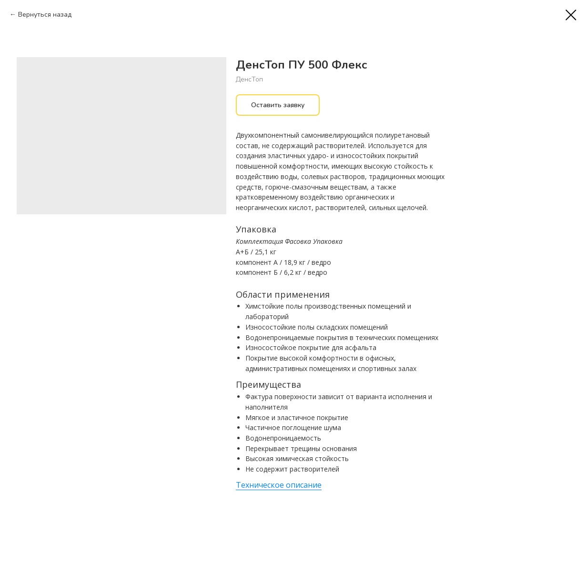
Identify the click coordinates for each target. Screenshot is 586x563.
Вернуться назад (44, 14)
